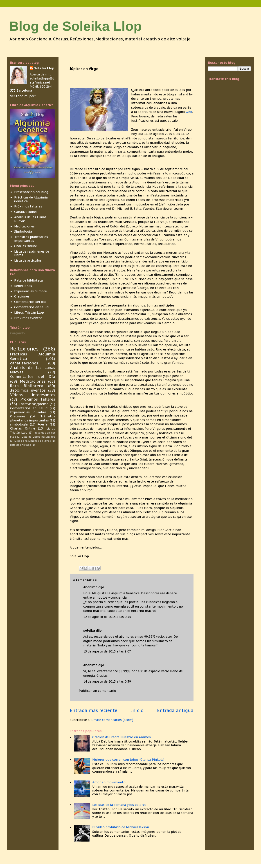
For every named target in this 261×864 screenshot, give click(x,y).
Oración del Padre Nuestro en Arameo (121, 737)
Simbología (23, 231)
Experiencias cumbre (30, 291)
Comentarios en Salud (28, 408)
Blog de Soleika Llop (75, 26)
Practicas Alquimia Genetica (32, 356)
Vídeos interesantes (32, 394)
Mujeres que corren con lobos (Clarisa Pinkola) (128, 760)
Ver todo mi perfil (24, 96)
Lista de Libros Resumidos (38, 436)
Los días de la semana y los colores (119, 805)
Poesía (42, 424)
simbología (19, 424)
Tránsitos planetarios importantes (31, 239)
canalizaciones (24, 363)
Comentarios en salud (31, 307)
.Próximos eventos (28, 390)
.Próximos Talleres (37, 399)
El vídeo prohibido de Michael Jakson (120, 827)
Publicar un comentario (97, 691)
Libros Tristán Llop (29, 313)
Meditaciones (24, 226)
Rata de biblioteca (28, 280)
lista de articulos (20, 444)
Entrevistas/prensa (33, 404)
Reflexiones (23, 286)
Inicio (137, 710)
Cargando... (18, 333)
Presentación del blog (31, 192)
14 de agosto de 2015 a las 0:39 (107, 681)
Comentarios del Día (32, 376)
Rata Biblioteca (26, 385)
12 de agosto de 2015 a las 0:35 (107, 617)
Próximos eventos (28, 318)
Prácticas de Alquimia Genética (31, 199)
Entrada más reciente (93, 710)
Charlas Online (25, 246)
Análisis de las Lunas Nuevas (30, 219)
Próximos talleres (28, 206)
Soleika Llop (44, 68)
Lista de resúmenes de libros (31, 253)
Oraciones (21, 296)
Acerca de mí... (41, 74)
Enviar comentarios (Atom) (112, 720)
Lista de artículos (28, 260)
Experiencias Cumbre (28, 412)
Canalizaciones (25, 212)
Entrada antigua (175, 710)
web (189, 112)
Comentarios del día (30, 302)
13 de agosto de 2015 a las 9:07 (107, 651)
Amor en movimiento (109, 782)
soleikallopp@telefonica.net (42, 80)
